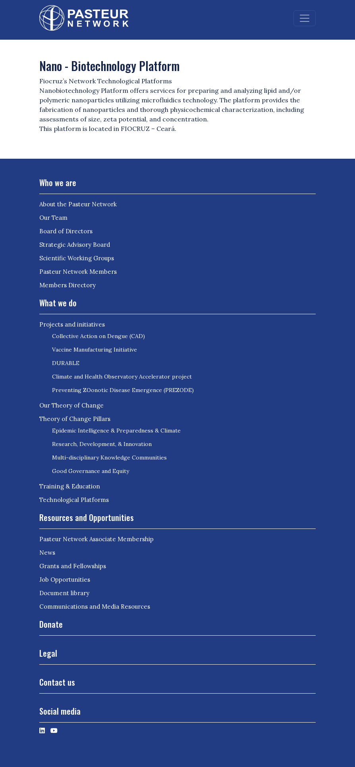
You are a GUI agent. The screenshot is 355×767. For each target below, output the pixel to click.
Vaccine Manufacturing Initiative (94, 349)
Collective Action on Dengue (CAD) (98, 336)
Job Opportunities (64, 579)
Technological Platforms (74, 500)
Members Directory (67, 285)
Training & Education (69, 486)
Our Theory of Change (71, 405)
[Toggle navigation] (304, 18)
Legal (48, 653)
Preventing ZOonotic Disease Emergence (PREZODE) (123, 390)
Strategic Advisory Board (74, 244)
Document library (64, 593)
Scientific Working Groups (76, 258)
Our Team (53, 217)
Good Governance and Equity (90, 471)
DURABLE (65, 363)
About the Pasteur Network (78, 204)
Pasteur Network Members (78, 271)
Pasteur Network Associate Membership (96, 539)
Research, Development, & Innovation (102, 444)
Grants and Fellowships (72, 566)
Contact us (57, 682)
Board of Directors (66, 231)
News (47, 552)
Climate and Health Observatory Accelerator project (122, 376)
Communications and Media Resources (94, 606)
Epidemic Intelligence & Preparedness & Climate (116, 430)
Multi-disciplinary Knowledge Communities (109, 457)
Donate (51, 624)
